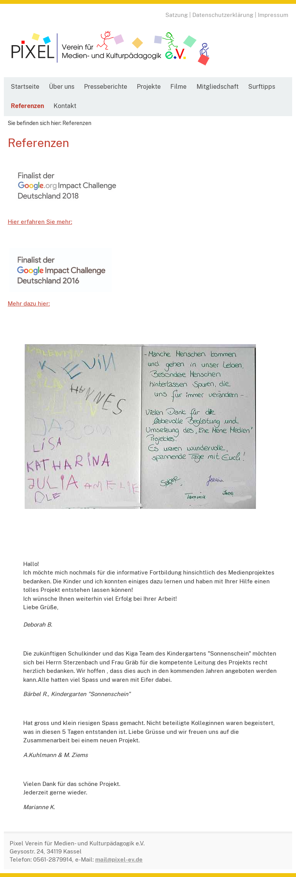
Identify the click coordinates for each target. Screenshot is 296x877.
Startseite (25, 86)
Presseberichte (105, 86)
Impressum (273, 15)
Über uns (61, 86)
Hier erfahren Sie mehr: (40, 221)
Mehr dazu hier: (29, 303)
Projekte (149, 86)
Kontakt (65, 106)
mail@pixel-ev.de (119, 859)
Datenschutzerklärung (222, 15)
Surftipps (261, 86)
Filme (178, 86)
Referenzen (27, 106)
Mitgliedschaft (218, 86)
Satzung (176, 15)
